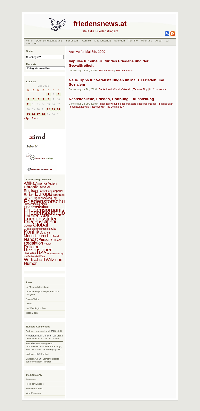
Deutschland (105, 89)
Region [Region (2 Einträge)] (47, 243)
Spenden (119, 40)
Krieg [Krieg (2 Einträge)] (47, 232)
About (158, 40)
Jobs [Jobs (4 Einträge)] (53, 228)
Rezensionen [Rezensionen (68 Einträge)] (38, 249)
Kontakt (86, 40)
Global (116, 89)
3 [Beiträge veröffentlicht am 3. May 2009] (58, 94)
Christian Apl (32, 359)
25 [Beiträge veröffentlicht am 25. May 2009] (28, 114)
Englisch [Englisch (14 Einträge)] (31, 191)
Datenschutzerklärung (49, 40)
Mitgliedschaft (102, 40)
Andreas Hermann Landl (38, 331)
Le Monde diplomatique (37, 287)
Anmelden (31, 379)
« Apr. (27, 118)
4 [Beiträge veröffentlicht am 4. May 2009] (28, 99)
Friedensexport (128, 104)
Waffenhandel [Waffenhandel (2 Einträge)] (31, 256)
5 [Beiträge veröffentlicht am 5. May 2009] (33, 99)
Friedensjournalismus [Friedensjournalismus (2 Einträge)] (35, 204)
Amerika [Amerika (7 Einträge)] (41, 183)
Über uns (146, 40)
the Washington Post (36, 308)
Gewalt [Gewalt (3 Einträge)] (28, 225)
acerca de (31, 43)
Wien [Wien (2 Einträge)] (42, 256)
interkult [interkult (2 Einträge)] (45, 229)
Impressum (72, 40)
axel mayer (31, 354)
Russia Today (32, 299)
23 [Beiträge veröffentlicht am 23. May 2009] (53, 109)
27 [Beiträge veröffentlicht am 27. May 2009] (38, 114)
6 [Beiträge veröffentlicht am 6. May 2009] (38, 99)
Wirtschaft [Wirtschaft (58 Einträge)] (34, 259)
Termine (133, 40)
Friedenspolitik (97, 106)
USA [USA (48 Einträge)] (41, 252)
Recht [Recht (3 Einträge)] (58, 239)
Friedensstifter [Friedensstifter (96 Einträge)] (40, 219)
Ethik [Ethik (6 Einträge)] (27, 194)
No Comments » (124, 70)
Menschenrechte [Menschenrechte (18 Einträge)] (38, 236)
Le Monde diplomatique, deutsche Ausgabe (42, 293)
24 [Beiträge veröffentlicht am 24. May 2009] (58, 109)
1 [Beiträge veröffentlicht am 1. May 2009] (48, 94)
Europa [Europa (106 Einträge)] (43, 194)
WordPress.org (33, 393)
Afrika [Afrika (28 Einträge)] (29, 183)
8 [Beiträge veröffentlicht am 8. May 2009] (48, 99)
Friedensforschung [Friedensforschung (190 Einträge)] (47, 201)
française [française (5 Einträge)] (59, 194)
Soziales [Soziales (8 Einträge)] (30, 253)
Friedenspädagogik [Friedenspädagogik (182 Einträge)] (48, 213)
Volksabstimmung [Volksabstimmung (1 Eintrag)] (55, 253)
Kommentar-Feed (34, 388)
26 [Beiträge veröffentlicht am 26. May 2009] (33, 114)
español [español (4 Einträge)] (58, 190)
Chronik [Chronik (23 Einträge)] (31, 187)
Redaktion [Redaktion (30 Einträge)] (33, 243)
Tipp (145, 89)
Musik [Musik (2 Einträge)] (56, 236)
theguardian (32, 313)
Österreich (126, 89)
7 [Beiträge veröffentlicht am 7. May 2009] (43, 99)
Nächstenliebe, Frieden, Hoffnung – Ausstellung (111, 99)
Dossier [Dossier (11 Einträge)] (44, 187)
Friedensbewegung (109, 104)
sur (167, 40)
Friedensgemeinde (146, 104)
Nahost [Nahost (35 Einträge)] (31, 239)
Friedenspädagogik (79, 106)
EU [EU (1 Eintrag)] (32, 195)
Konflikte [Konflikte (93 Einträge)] (34, 232)
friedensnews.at (100, 24)
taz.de (29, 303)
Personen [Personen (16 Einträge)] (46, 239)
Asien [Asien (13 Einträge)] (52, 183)
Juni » (35, 118)
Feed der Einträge (35, 384)
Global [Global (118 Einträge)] (40, 225)
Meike (29, 343)
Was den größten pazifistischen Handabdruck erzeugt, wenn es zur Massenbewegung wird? (44, 346)
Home (29, 40)
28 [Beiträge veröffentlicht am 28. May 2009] (43, 114)
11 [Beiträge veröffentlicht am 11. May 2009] (28, 104)
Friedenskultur (106, 70)
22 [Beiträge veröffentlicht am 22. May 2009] (48, 109)
